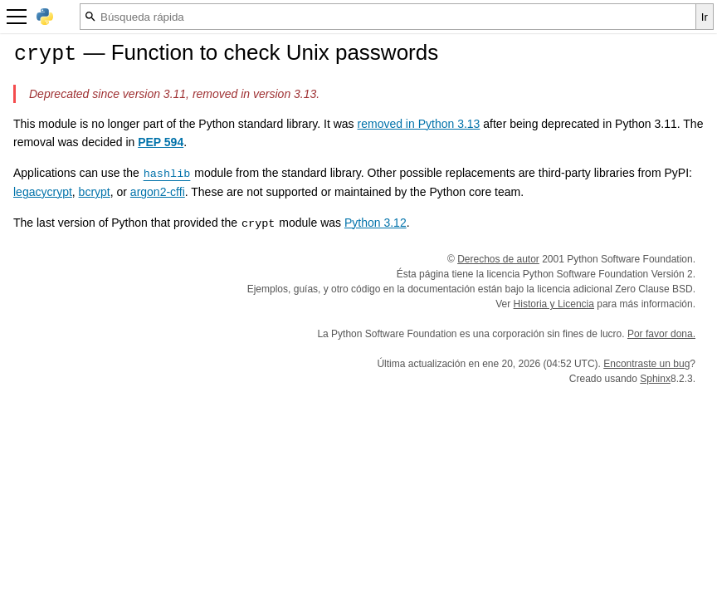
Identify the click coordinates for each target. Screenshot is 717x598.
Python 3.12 (375, 222)
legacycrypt (42, 192)
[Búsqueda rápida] (387, 16)
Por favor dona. (661, 334)
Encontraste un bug (646, 364)
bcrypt (94, 192)
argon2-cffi (157, 192)
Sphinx (655, 379)
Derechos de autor (498, 259)
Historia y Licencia (554, 304)
